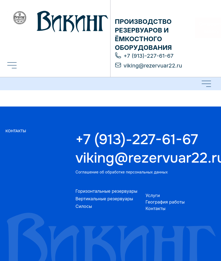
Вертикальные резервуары (104, 198)
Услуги (153, 195)
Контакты (156, 208)
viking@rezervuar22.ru (145, 158)
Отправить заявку (200, 27)
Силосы (83, 206)
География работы (165, 202)
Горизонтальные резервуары (106, 191)
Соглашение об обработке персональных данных (121, 172)
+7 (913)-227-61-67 (136, 140)
